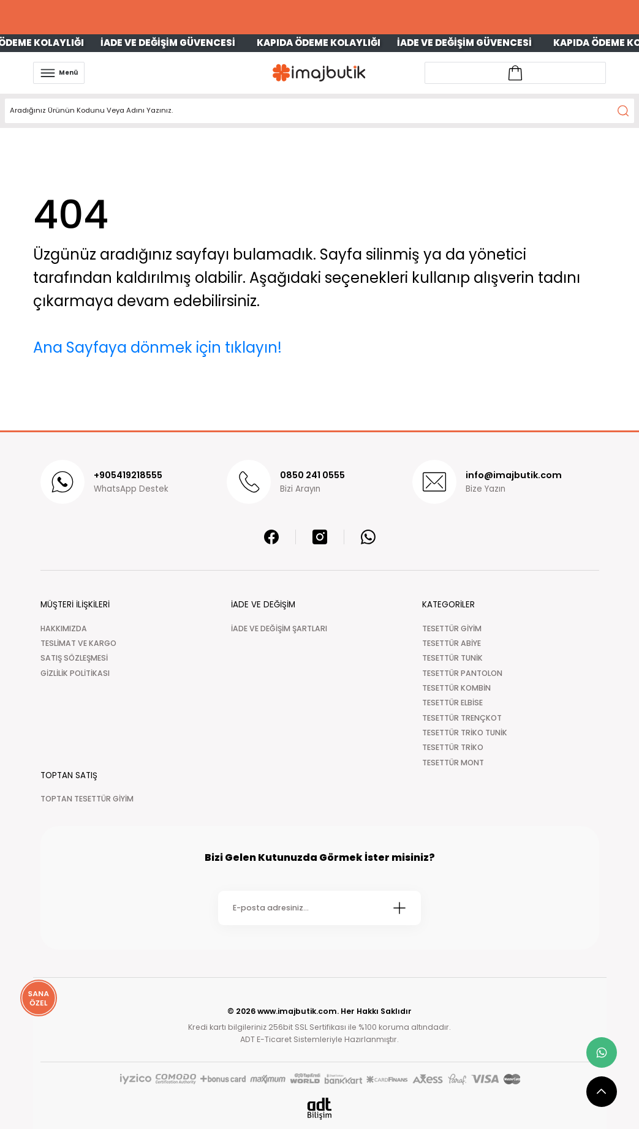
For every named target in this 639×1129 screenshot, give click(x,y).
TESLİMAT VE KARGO (78, 643)
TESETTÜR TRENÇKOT (462, 718)
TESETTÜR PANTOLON (462, 673)
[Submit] (399, 908)
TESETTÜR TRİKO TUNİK (464, 732)
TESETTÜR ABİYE (451, 643)
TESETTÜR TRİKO (452, 747)
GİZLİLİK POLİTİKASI (75, 673)
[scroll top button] (601, 1091)
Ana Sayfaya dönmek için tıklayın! (157, 347)
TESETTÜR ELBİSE (452, 702)
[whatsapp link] (601, 1052)
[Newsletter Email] (319, 908)
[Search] (319, 111)
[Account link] (515, 73)
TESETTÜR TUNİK (452, 658)
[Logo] (319, 72)
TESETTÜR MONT (453, 762)
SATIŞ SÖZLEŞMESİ (74, 658)
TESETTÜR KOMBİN (456, 688)
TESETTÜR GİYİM (452, 628)
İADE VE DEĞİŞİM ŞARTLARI (279, 628)
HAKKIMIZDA (63, 628)
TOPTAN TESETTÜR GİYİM (87, 798)
